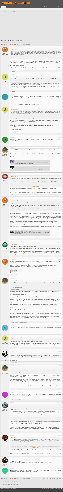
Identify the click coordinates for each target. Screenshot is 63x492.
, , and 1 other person (19, 322)
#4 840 (60, 468)
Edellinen (3, 44)
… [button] (21, 44)
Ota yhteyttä (41, 488)
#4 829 (60, 242)
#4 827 (60, 174)
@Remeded (54, 419)
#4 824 (60, 107)
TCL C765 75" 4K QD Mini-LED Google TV (23, 166)
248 (24, 44)
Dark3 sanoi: (13, 437)
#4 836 (60, 392)
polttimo (11, 381)
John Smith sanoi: (14, 405)
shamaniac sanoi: (14, 109)
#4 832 (60, 325)
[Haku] (60, 7)
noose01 (3, 42)
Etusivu (59, 488)
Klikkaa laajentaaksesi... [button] (36, 186)
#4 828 (60, 197)
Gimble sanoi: (13, 76)
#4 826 (60, 147)
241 (12, 44)
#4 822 (60, 74)
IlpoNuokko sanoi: (14, 176)
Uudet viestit (3, 8)
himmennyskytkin (56, 380)
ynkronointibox (40, 381)
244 (19, 44)
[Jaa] (58, 47)
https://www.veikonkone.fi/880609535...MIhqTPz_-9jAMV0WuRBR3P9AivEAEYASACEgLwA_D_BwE (30, 462)
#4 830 (60, 259)
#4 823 (60, 94)
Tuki (56, 488)
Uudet (8, 6)
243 (17, 44)
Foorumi (3, 6)
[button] (10, 7)
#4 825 (60, 137)
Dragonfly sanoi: (14, 200)
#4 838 (60, 435)
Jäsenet (14, 6)
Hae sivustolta (8, 8)
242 (15, 44)
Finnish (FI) (13, 488)
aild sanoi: (12, 338)
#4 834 (60, 351)
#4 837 (60, 402)
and (15, 134)
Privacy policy (52, 488)
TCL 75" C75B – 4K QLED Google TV (22, 160)
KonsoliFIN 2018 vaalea (5, 488)
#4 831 (60, 278)
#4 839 (60, 457)
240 (10, 44)
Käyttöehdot (46, 488)
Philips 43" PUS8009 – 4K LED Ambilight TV (24, 231)
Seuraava (27, 44)
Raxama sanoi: (13, 49)
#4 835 (60, 365)
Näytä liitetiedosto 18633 (15, 289)
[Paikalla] (5, 330)
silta (50, 380)
